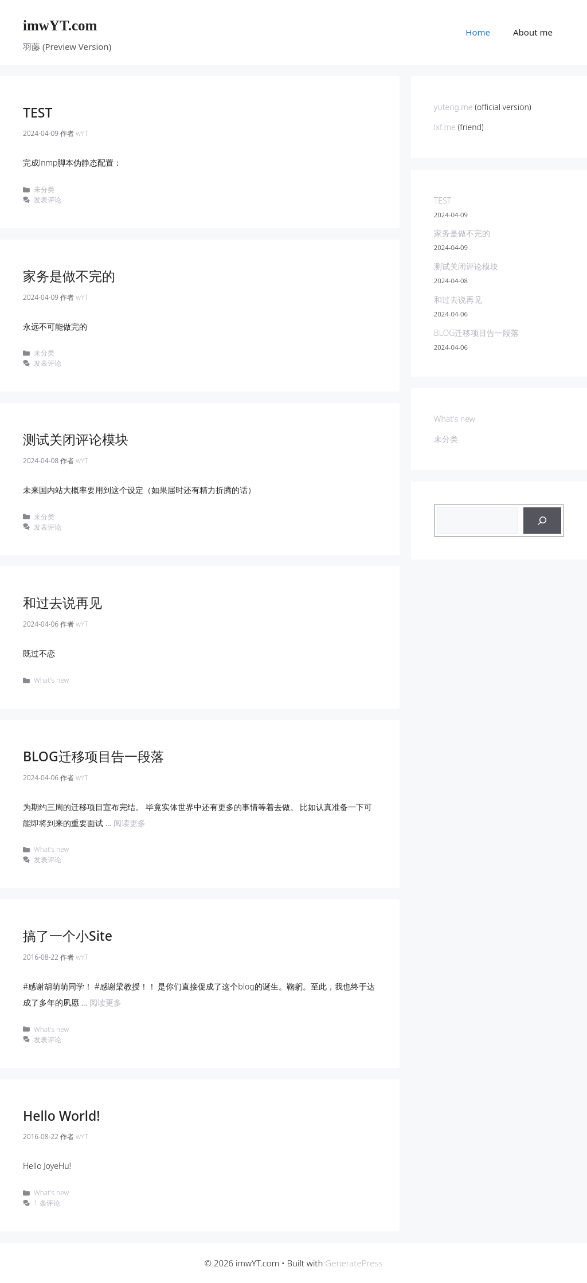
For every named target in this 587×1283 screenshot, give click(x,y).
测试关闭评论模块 (75, 439)
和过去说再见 (62, 602)
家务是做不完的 (69, 276)
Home (477, 32)
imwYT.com (60, 25)
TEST (37, 112)
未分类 (44, 189)
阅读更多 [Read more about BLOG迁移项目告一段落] (130, 822)
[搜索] (542, 520)
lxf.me (446, 127)
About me (533, 32)
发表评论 (47, 199)
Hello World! (61, 1115)
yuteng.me (453, 106)
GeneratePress (353, 1263)
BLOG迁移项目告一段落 (93, 756)
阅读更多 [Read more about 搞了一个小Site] (105, 1002)
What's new (51, 679)
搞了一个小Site (67, 935)
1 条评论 (47, 1202)
